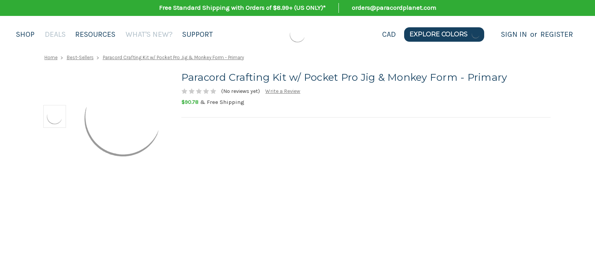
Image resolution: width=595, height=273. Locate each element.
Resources (95, 34)
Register (556, 34)
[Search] (492, 34)
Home (51, 57)
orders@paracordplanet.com (394, 7)
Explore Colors (444, 34)
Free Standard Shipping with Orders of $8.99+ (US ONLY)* (242, 7)
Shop (25, 34)
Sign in (514, 34)
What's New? (149, 34)
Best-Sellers (80, 57)
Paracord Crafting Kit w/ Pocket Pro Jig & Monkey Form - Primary (173, 57)
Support (197, 34)
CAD (389, 34)
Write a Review (282, 91)
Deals (55, 34)
